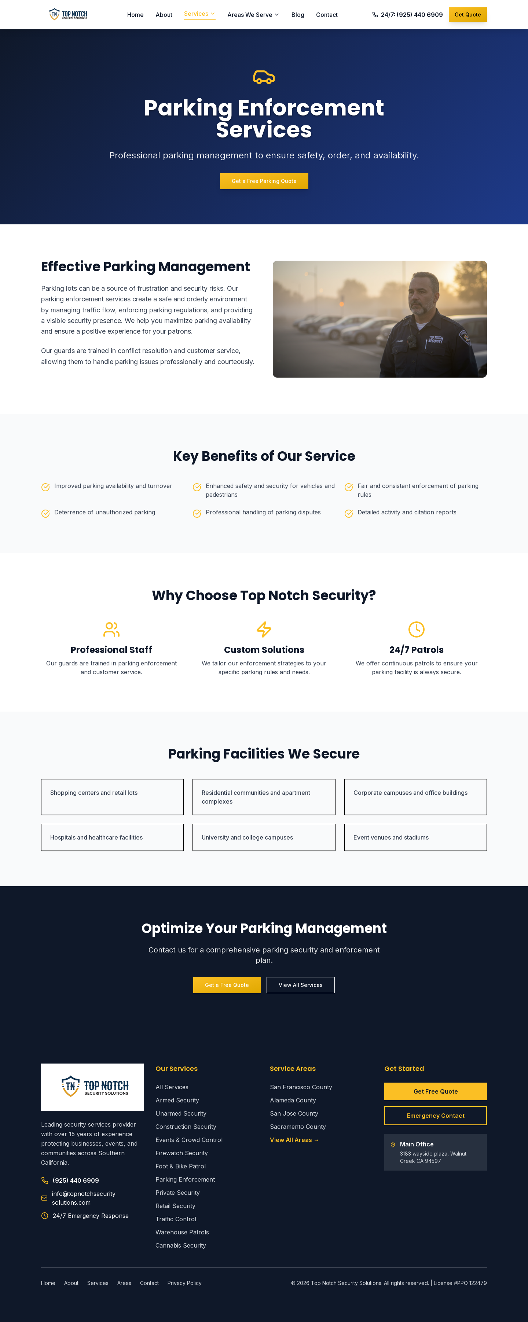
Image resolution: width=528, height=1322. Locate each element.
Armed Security (177, 1100)
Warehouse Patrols (182, 1232)
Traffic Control (175, 1219)
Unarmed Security (180, 1113)
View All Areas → (294, 1139)
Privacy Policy (185, 1283)
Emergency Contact (436, 1115)
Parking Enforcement (185, 1179)
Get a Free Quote (227, 985)
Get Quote (468, 14)
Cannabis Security (180, 1245)
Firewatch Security (181, 1153)
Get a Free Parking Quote (264, 181)
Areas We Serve (253, 14)
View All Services (301, 985)
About (163, 14)
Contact (327, 14)
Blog (298, 14)
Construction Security (185, 1126)
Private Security (177, 1192)
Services (200, 13)
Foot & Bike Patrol (180, 1166)
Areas (124, 1283)
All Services (171, 1087)
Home (135, 14)
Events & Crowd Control (189, 1139)
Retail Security (175, 1205)
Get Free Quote (436, 1091)
